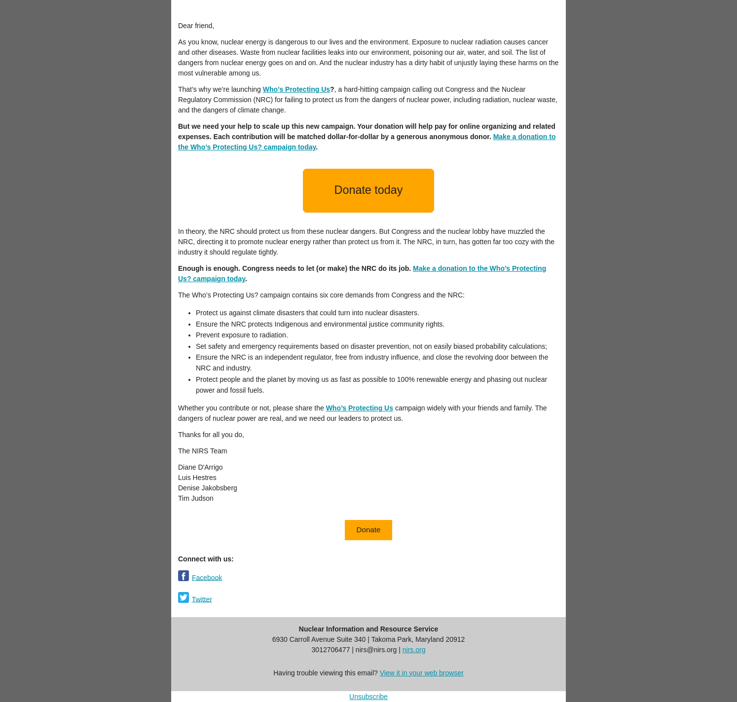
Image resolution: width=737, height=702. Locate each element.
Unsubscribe (368, 697)
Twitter (202, 599)
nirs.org (414, 650)
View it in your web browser (422, 673)
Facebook (207, 577)
